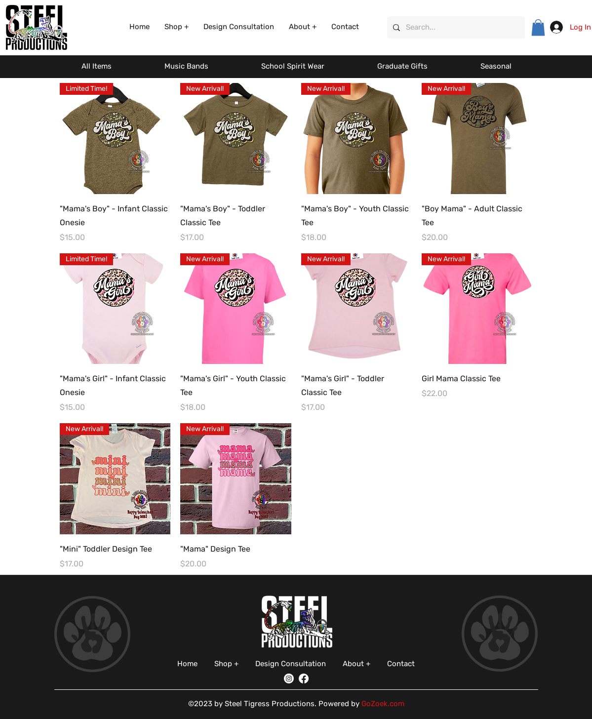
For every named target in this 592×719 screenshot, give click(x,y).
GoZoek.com (382, 703)
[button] (176, 27)
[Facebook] (304, 678)
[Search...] (455, 27)
